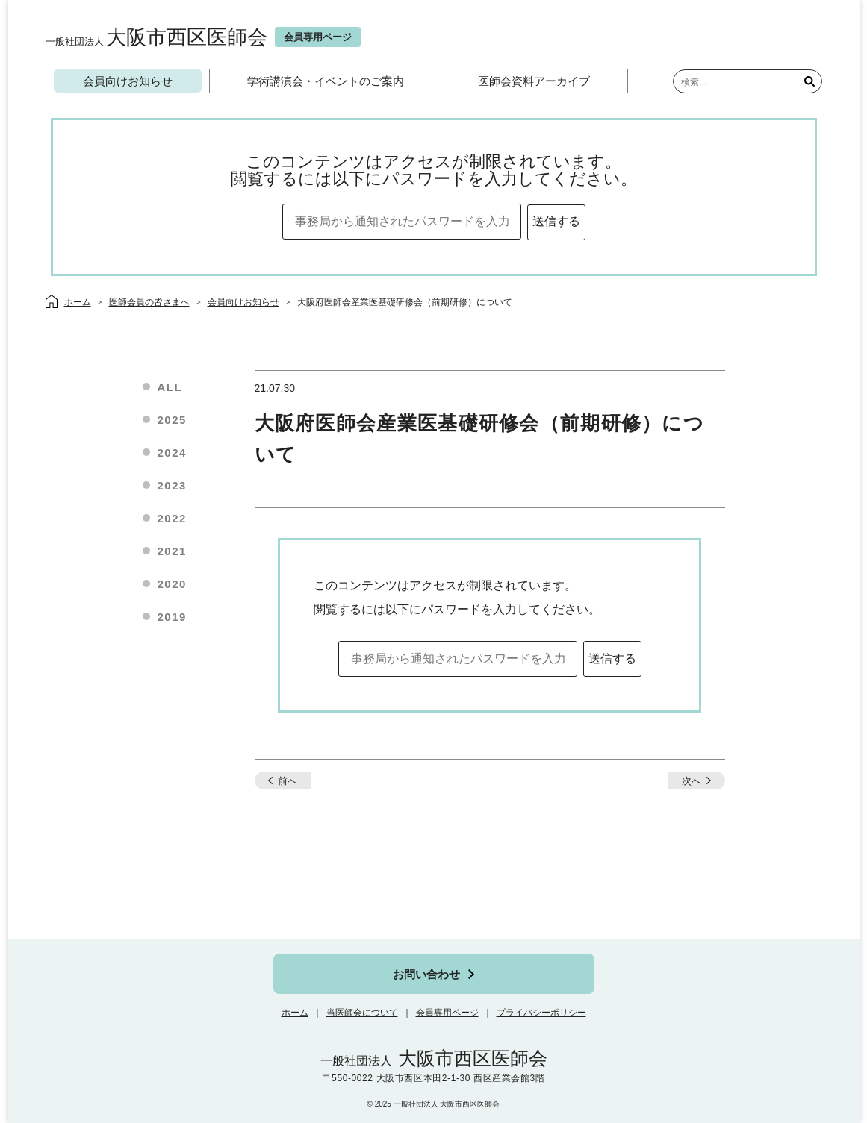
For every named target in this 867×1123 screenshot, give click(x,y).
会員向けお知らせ (128, 81)
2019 (172, 616)
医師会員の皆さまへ (149, 302)
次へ (691, 780)
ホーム (295, 1012)
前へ (287, 780)
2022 (172, 518)
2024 (172, 452)
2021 (172, 551)
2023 (172, 485)
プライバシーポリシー (541, 1012)
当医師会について (362, 1012)
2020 (172, 584)
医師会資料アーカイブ (534, 81)
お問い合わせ (426, 974)
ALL (170, 387)
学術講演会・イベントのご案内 (325, 81)
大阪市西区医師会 (156, 37)
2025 (172, 419)
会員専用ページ (447, 1012)
